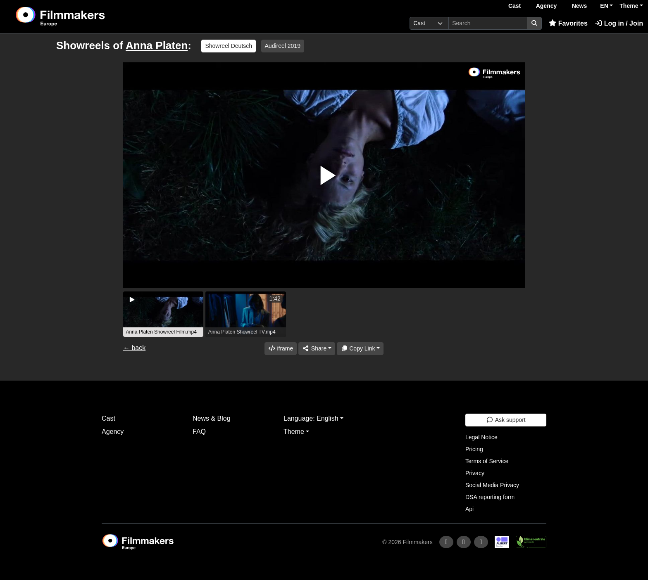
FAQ (199, 431)
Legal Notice (481, 437)
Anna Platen (157, 45)
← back (134, 347)
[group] (163, 314)
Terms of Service (486, 461)
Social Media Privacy (492, 485)
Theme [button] (628, 5)
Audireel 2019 (282, 46)
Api (469, 509)
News (579, 5)
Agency (546, 5)
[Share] (316, 348)
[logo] (81, 16)
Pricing (474, 449)
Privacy (474, 473)
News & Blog (212, 418)
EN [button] (604, 5)
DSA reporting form (490, 497)
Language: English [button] (311, 418)
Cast (514, 5)
